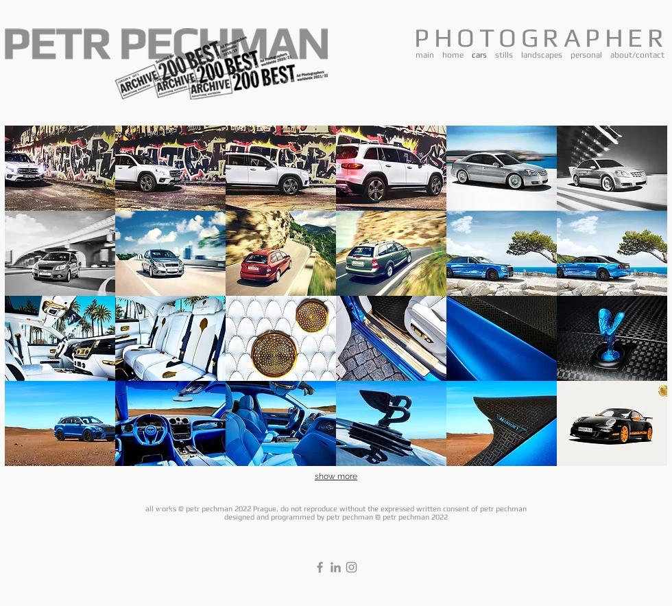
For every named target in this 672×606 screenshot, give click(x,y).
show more (336, 476)
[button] (60, 168)
